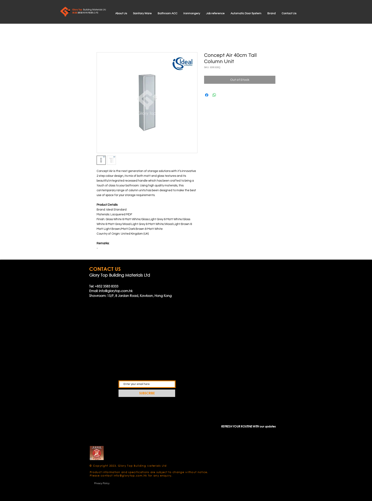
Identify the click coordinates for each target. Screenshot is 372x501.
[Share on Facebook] (206, 95)
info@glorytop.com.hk (116, 291)
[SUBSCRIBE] (147, 393)
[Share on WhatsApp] (214, 95)
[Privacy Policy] (102, 483)
